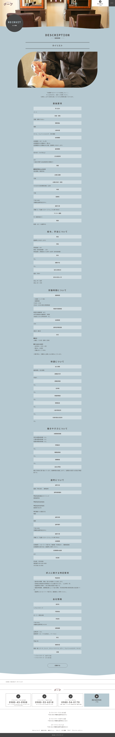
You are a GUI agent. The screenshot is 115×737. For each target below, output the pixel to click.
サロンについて (36, 730)
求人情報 (63, 730)
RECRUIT (13, 682)
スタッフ (58, 730)
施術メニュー (51, 730)
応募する (57, 665)
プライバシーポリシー (77, 730)
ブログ (69, 730)
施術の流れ (44, 730)
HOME (8, 682)
